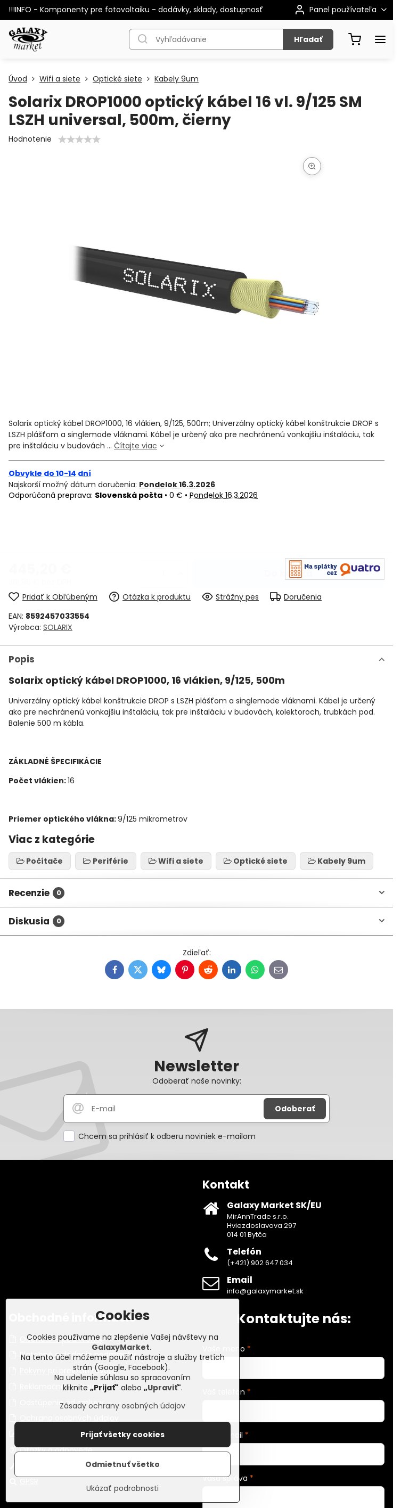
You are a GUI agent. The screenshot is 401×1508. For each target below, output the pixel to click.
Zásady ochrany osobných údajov (122, 1405)
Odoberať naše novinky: (196, 1081)
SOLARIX (57, 627)
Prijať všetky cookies (122, 1434)
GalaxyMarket (121, 1347)
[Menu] (380, 39)
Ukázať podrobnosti (122, 1489)
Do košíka (288, 530)
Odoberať (295, 1108)
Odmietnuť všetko (122, 1464)
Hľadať (308, 39)
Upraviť (162, 1387)
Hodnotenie (30, 139)
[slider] (79, 139)
